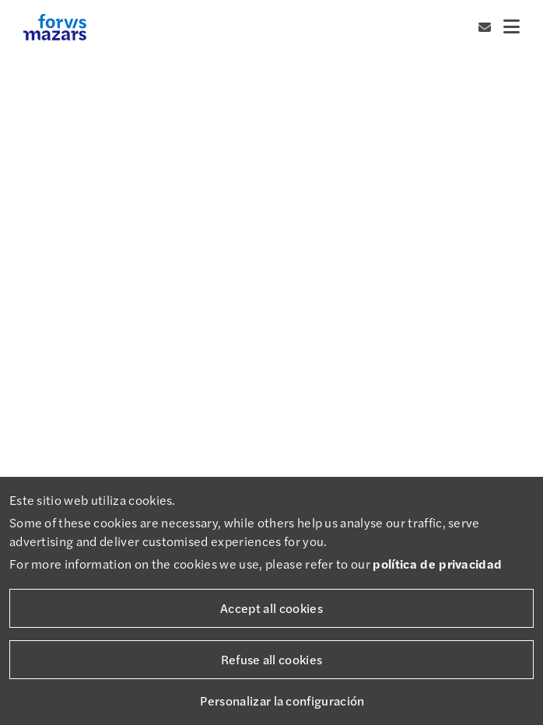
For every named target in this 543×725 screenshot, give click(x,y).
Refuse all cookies (272, 659)
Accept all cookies (271, 608)
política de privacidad (437, 564)
